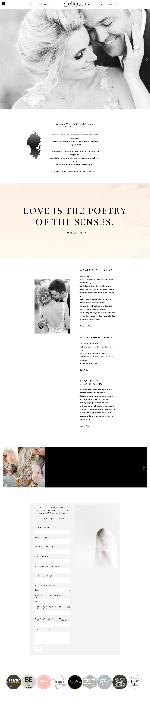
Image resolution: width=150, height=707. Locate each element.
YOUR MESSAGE (43, 630)
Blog (100, 4)
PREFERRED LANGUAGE (47, 586)
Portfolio (57, 4)
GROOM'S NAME (43, 537)
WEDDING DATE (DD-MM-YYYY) (51, 566)
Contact (112, 4)
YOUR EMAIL (41, 557)
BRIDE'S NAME (42, 527)
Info (89, 4)
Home (31, 4)
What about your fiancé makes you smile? (52, 608)
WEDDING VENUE (43, 576)
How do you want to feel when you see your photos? (51, 619)
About (42, 4)
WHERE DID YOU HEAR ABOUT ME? (50, 596)
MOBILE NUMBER (43, 547)
